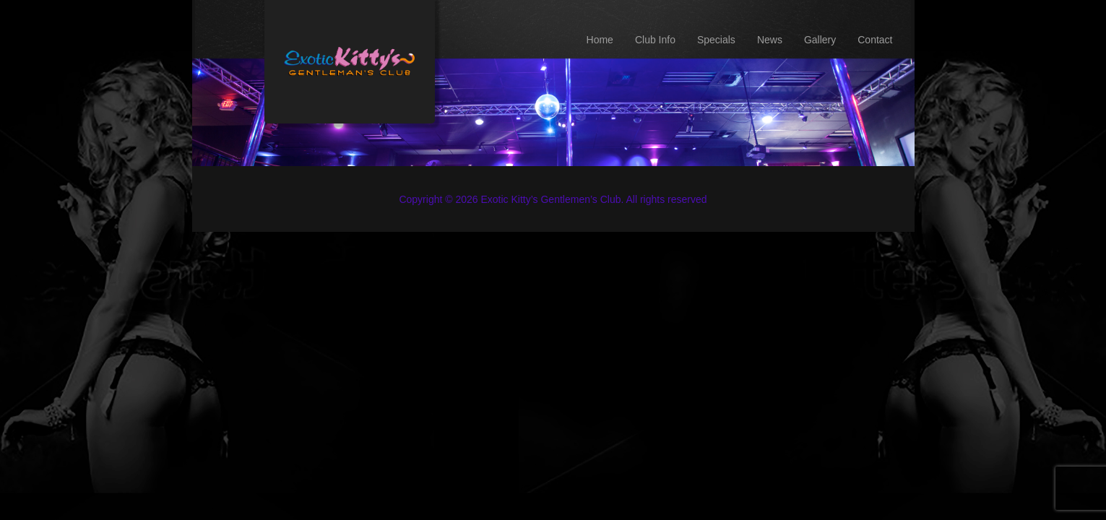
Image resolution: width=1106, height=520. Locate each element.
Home (600, 40)
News (769, 40)
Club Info (655, 40)
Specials (716, 40)
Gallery (820, 40)
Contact (874, 40)
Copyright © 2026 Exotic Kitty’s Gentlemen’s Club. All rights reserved (553, 199)
